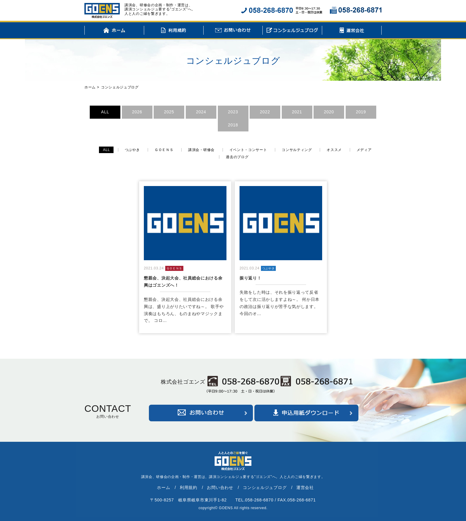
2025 (169, 111)
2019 (361, 111)
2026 (137, 111)
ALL (105, 111)
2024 (201, 111)
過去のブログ (237, 157)
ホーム (114, 31)
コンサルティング (297, 150)
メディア (364, 150)
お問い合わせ (233, 31)
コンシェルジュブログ (292, 31)
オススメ (334, 150)
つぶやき (132, 150)
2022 (265, 111)
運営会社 (351, 31)
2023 (233, 111)
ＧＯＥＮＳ (164, 150)
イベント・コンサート (248, 150)
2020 (329, 111)
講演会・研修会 (201, 150)
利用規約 (173, 31)
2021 (297, 111)
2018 (233, 125)
